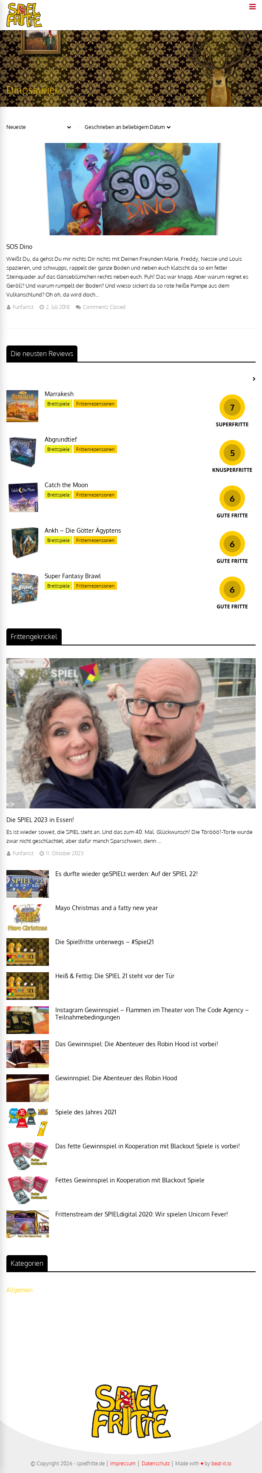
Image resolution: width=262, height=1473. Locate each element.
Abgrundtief (61, 439)
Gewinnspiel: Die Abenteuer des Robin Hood (116, 1078)
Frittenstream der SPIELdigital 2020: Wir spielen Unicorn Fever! (141, 1214)
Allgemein (19, 1289)
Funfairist (23, 307)
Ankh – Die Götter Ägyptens (83, 530)
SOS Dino (19, 246)
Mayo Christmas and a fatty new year (106, 907)
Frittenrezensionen (95, 404)
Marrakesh (59, 393)
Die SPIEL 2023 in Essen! (40, 819)
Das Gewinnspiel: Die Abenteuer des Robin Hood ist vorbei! (136, 1044)
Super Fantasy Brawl (73, 575)
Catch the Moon (66, 484)
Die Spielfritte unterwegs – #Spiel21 (104, 941)
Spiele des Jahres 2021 (85, 1112)
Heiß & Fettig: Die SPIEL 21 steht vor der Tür (114, 975)
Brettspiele (58, 404)
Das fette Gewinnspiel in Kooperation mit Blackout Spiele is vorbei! (147, 1146)
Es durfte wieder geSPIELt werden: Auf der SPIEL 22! (126, 873)
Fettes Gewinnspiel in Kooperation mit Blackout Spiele (130, 1180)
